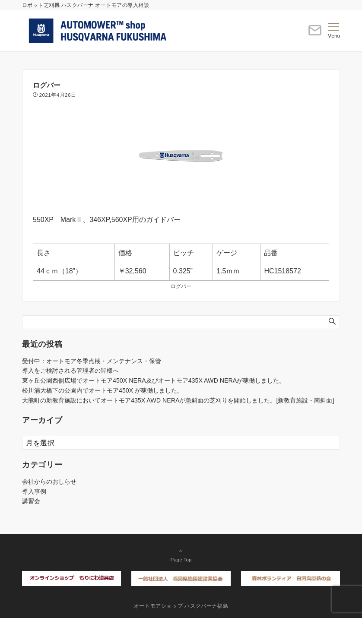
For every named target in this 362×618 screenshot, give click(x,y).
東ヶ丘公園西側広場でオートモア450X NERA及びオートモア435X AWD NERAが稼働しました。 (153, 380)
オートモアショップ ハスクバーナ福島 (181, 605)
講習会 (31, 501)
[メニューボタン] (333, 30)
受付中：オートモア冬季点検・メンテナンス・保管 (91, 361)
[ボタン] (315, 34)
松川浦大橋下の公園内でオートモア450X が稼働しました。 (102, 390)
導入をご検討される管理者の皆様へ (70, 370)
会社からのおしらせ (49, 481)
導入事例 (34, 491)
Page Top (181, 555)
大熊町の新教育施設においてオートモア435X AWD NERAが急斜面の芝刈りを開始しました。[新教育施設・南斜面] (178, 400)
